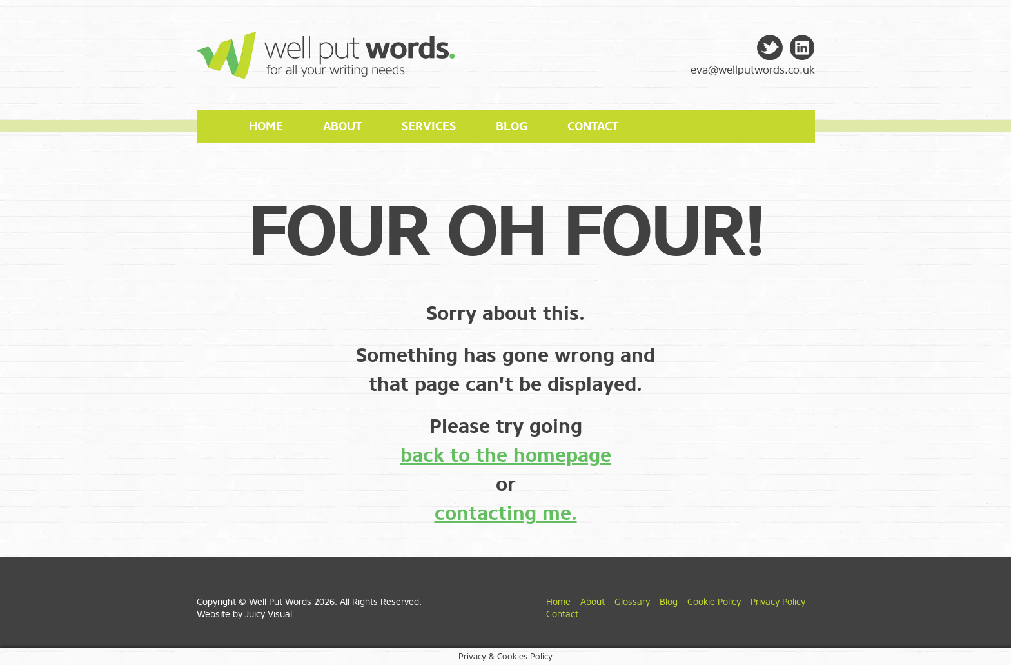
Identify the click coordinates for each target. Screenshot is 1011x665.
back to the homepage (505, 455)
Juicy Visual (268, 614)
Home (266, 126)
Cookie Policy (714, 602)
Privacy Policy (778, 602)
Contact (592, 126)
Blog (511, 126)
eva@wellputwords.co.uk (753, 70)
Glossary (632, 602)
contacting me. (506, 513)
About (342, 126)
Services (429, 126)
